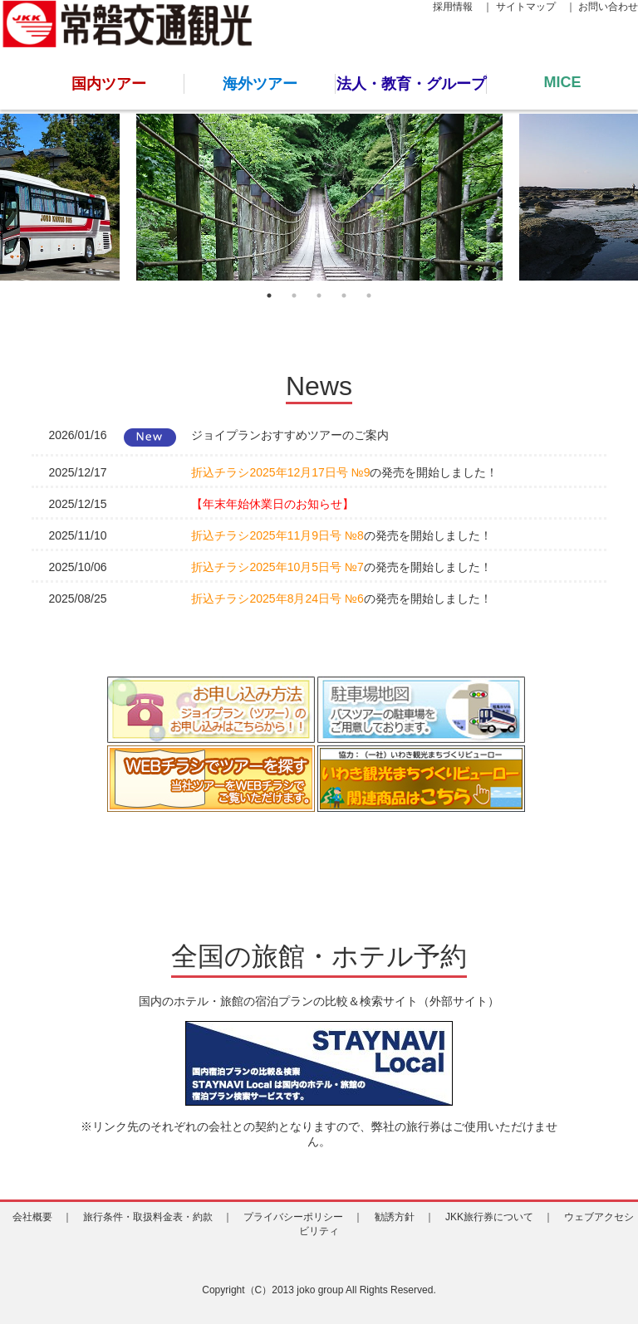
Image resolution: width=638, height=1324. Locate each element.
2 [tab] (294, 295)
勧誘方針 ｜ (404, 1217)
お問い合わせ (608, 6)
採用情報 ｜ (463, 6)
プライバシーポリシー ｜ (303, 1217)
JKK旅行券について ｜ (499, 1217)
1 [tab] (269, 295)
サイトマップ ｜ (536, 6)
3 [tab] (319, 295)
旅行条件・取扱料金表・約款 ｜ (158, 1217)
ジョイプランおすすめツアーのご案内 (290, 435)
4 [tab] (344, 295)
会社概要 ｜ (42, 1217)
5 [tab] (369, 295)
